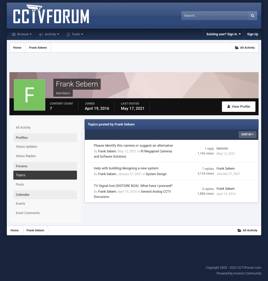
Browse (23, 34)
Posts (20, 184)
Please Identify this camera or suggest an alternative (133, 145)
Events (20, 203)
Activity (51, 34)
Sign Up (252, 34)
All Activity (23, 127)
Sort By (247, 134)
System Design (156, 174)
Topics (20, 175)
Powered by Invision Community (239, 273)
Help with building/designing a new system (126, 168)
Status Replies (26, 156)
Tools (77, 34)
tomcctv (222, 148)
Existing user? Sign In (224, 34)
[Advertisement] (134, 63)
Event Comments (28, 213)
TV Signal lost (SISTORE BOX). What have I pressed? (133, 186)
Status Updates (26, 146)
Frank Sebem (107, 151)
